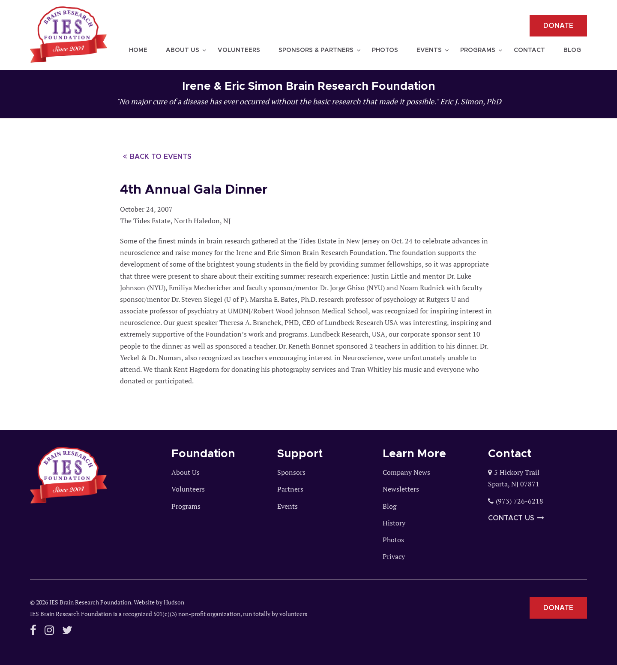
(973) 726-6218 (519, 501)
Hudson (174, 602)
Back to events (157, 156)
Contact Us (516, 518)
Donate (558, 25)
